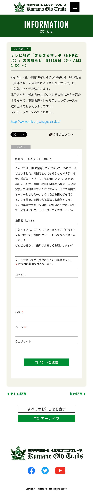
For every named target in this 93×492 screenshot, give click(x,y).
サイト (27, 341)
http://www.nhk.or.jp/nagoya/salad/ (35, 121)
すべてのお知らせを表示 (46, 409)
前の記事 (76, 393)
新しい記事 (18, 393)
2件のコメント (64, 134)
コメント (20, 275)
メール (20, 326)
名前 (19, 312)
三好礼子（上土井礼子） (39, 159)
